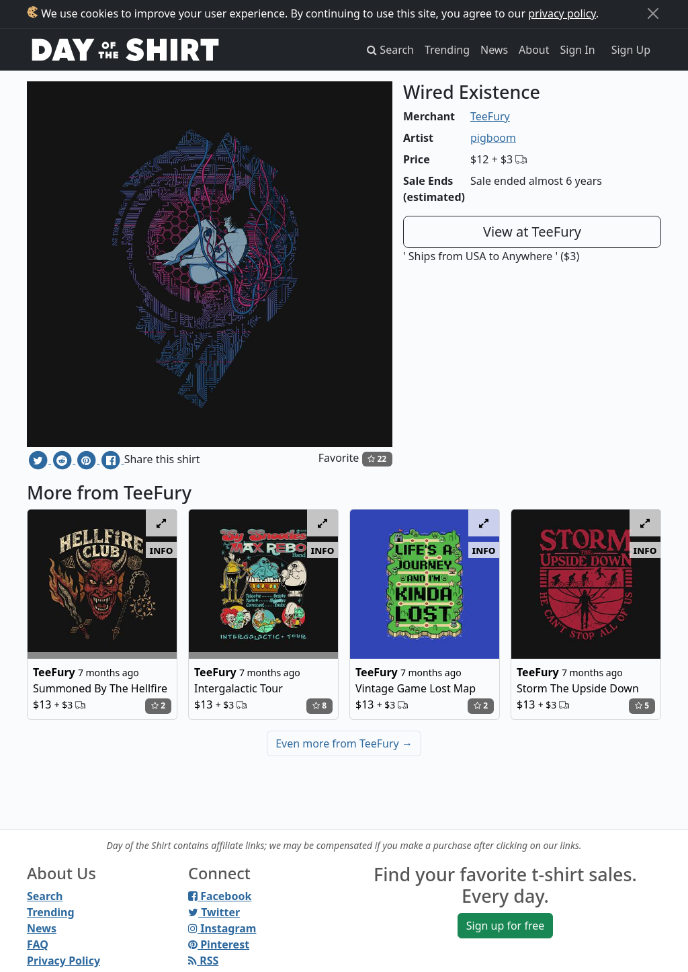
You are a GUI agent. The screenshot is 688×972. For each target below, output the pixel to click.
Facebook (219, 896)
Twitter (214, 912)
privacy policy (562, 13)
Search (44, 896)
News (494, 49)
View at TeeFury (532, 231)
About (534, 49)
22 (377, 458)
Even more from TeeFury (344, 743)
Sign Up (630, 49)
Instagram (222, 928)
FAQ (37, 944)
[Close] (653, 13)
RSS (203, 960)
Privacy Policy (63, 960)
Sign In (577, 49)
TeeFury (490, 116)
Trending (447, 49)
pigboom (493, 137)
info (161, 549)
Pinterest (218, 944)
